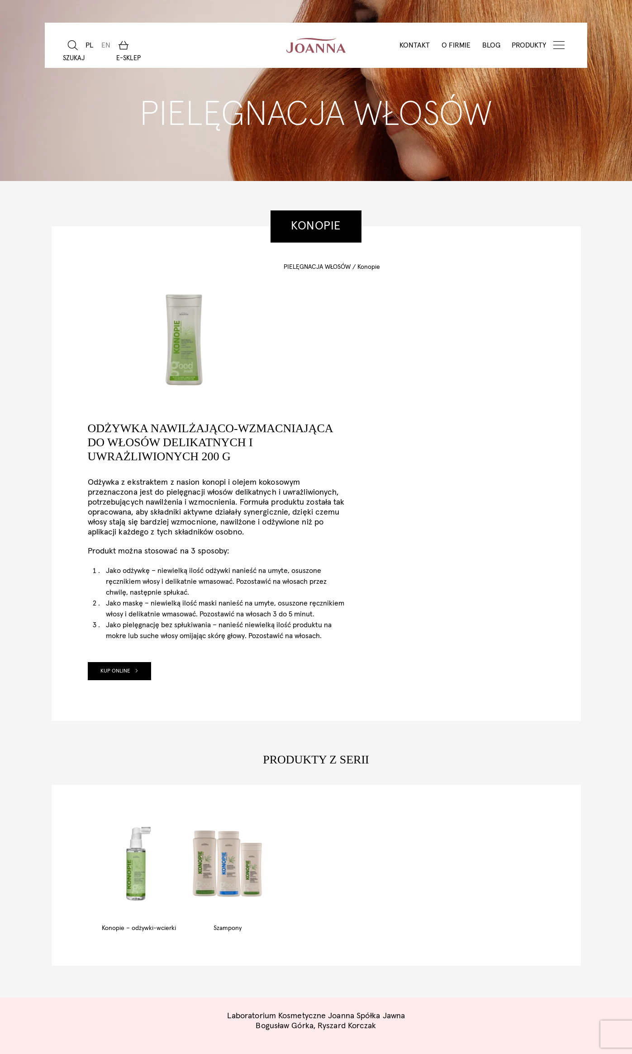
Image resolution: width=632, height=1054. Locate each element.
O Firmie (455, 45)
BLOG (491, 45)
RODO (343, 1009)
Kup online (315, 535)
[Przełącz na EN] (105, 45)
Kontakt (414, 45)
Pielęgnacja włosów (317, 267)
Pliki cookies (298, 1009)
